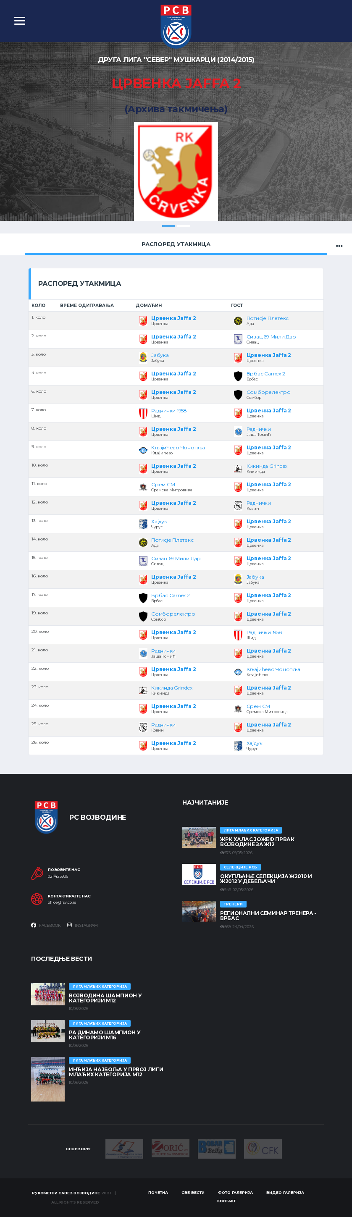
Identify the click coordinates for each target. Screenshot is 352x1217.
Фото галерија (235, 1192)
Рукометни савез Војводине (66, 1193)
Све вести (193, 1192)
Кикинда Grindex (267, 466)
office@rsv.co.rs (62, 903)
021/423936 (58, 876)
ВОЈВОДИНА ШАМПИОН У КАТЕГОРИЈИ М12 (105, 998)
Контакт (226, 1201)
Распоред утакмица (176, 244)
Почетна (158, 1192)
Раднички (259, 429)
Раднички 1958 (169, 410)
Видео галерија (285, 1192)
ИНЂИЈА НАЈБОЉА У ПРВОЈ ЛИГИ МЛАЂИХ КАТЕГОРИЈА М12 (116, 1072)
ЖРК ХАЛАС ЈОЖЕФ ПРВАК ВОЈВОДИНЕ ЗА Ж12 (257, 841)
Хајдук (159, 521)
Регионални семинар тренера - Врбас (268, 915)
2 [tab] (183, 226)
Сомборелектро (269, 392)
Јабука (160, 355)
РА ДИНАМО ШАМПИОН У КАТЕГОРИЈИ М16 (104, 1035)
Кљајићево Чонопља (178, 447)
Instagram (82, 925)
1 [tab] (168, 226)
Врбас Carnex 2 (266, 373)
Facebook (46, 925)
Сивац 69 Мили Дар (271, 336)
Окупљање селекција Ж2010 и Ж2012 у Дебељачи (266, 878)
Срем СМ (163, 484)
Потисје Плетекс (268, 318)
